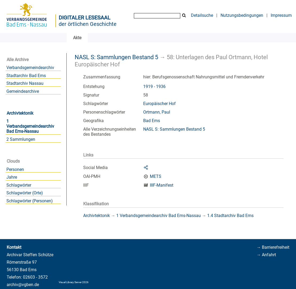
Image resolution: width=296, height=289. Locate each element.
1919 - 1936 (154, 86)
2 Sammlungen (20, 139)
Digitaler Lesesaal (84, 17)
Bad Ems (151, 120)
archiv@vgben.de (23, 284)
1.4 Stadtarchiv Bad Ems (230, 215)
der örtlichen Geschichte (88, 24)
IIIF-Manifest (161, 185)
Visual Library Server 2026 (74, 282)
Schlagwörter (18, 185)
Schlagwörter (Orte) (24, 192)
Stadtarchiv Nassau (24, 83)
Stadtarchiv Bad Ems (26, 75)
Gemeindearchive (22, 91)
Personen (15, 169)
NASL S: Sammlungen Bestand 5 (116, 57)
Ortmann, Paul (156, 112)
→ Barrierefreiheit (273, 247)
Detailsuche (202, 15)
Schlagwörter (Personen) (29, 200)
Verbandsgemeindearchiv (30, 67)
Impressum (281, 15)
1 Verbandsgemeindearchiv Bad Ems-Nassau (30, 126)
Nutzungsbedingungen (242, 15)
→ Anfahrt (266, 254)
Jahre (11, 177)
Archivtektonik (20, 113)
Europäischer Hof (159, 103)
